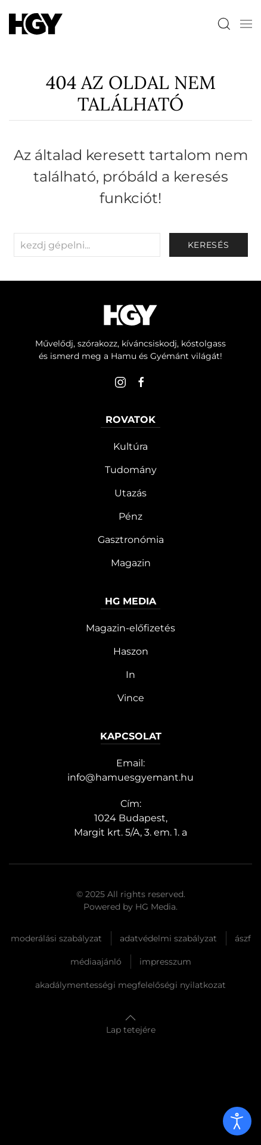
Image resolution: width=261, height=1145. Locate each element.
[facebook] (141, 382)
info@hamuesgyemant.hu (130, 777)
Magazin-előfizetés (130, 628)
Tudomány (131, 469)
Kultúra (130, 446)
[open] (237, 1121)
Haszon (130, 651)
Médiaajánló (96, 961)
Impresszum (165, 961)
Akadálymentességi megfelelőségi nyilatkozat (130, 985)
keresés (208, 245)
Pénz (130, 516)
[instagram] (120, 382)
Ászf (243, 938)
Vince (130, 698)
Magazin (131, 563)
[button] (246, 24)
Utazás (130, 493)
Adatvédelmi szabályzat (168, 938)
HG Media (155, 906)
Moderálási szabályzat (56, 938)
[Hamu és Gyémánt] (36, 23)
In (130, 674)
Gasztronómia (131, 539)
